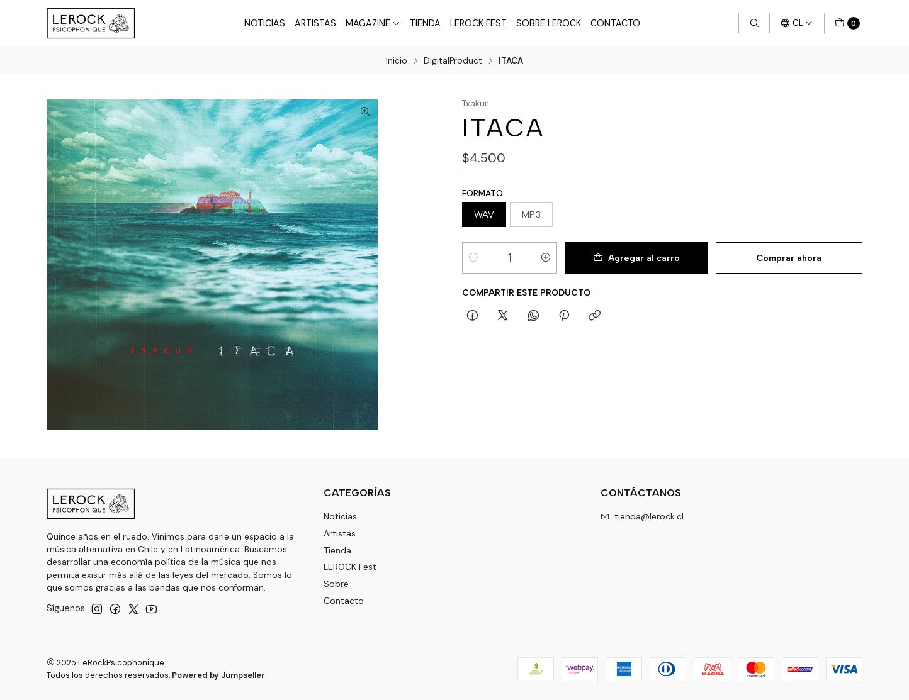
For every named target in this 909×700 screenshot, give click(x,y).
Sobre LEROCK (548, 23)
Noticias (264, 23)
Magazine (373, 23)
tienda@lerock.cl (642, 516)
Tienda (425, 23)
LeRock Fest (478, 23)
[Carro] (847, 23)
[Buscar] (754, 23)
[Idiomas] (796, 23)
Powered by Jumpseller (218, 675)
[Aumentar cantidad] (545, 258)
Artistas (315, 23)
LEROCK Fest (350, 566)
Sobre (336, 583)
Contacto (615, 23)
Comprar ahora (788, 258)
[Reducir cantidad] (473, 258)
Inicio (396, 61)
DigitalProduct (453, 61)
